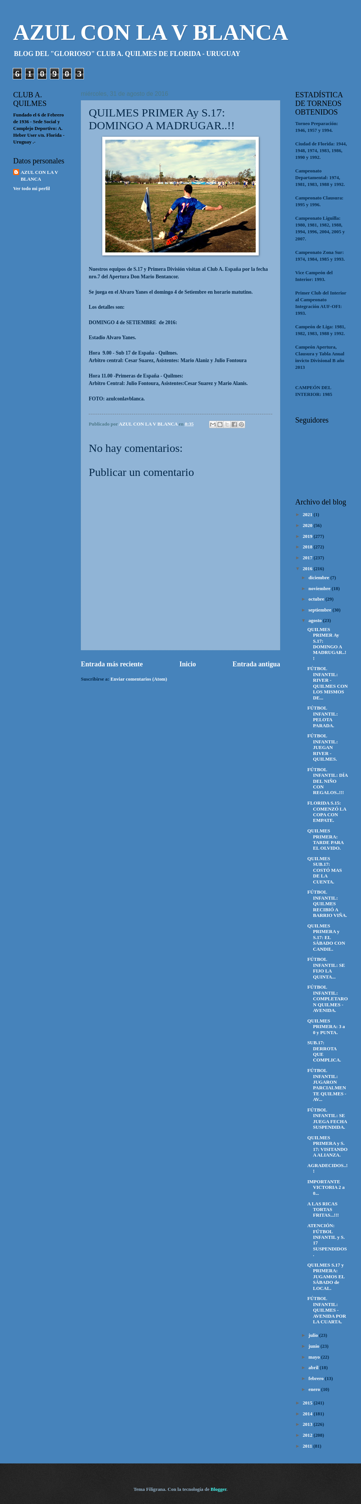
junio (314, 1346)
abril (314, 1367)
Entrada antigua (256, 664)
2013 (308, 1424)
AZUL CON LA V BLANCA (150, 32)
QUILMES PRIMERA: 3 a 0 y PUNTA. (326, 1026)
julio (313, 1335)
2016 (308, 568)
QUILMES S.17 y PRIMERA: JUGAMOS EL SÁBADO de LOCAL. (325, 1276)
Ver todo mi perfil (31, 188)
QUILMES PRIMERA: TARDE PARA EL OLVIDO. (325, 839)
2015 (308, 1403)
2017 (308, 557)
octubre (316, 599)
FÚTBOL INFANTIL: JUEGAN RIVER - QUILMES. (322, 747)
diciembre (319, 577)
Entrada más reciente (112, 664)
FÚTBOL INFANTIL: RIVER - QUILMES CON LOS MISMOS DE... (327, 683)
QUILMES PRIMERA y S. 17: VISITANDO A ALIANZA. (327, 1146)
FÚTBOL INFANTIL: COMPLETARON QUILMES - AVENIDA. (327, 999)
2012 (308, 1435)
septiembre (320, 610)
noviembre (320, 588)
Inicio (187, 664)
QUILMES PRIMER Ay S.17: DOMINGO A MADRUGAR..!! (326, 644)
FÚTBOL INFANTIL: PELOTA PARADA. (322, 716)
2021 (308, 514)
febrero (316, 1378)
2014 (308, 1413)
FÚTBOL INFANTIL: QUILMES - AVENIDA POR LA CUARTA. (326, 1310)
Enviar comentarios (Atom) (139, 679)
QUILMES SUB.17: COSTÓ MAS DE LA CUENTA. (324, 870)
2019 (308, 536)
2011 (308, 1446)
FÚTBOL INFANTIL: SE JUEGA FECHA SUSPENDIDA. (327, 1118)
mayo (314, 1357)
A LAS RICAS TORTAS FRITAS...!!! (323, 1209)
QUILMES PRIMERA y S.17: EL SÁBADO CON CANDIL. (326, 937)
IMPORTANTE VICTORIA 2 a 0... (325, 1187)
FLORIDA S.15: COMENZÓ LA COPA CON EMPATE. (326, 811)
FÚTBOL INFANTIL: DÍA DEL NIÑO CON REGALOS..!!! (327, 781)
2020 (308, 525)
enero (314, 1389)
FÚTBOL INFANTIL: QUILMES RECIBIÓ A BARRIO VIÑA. (327, 903)
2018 (308, 547)
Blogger (218, 1489)
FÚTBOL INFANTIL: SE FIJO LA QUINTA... (326, 968)
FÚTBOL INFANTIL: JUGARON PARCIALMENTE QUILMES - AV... (326, 1085)
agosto (315, 620)
